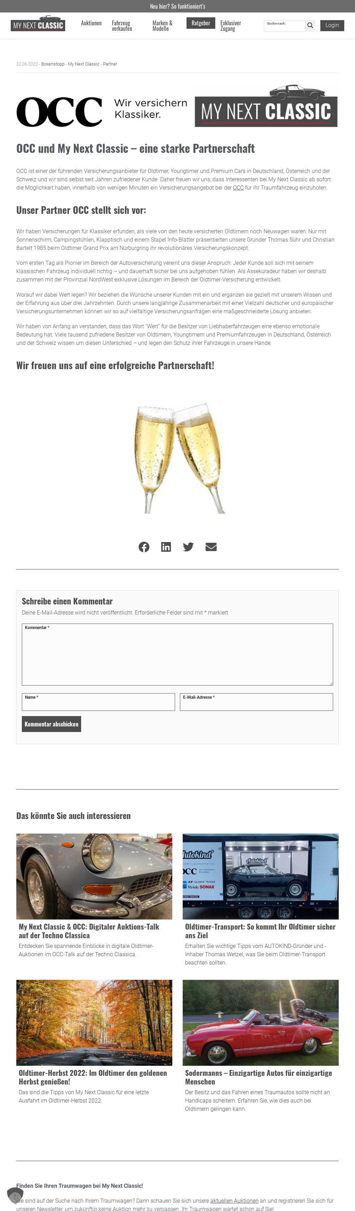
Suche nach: (276, 23)
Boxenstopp (52, 64)
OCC (238, 187)
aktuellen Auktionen (234, 1200)
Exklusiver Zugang (230, 26)
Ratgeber (201, 23)
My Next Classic (83, 64)
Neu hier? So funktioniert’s (177, 6)
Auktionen (91, 23)
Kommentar (37, 627)
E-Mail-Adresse (199, 697)
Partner (110, 64)
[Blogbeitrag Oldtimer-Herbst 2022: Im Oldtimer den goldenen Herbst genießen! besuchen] (94, 1048)
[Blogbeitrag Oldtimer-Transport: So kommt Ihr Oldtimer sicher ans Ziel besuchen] (261, 901)
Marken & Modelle (163, 26)
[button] (15, 1195)
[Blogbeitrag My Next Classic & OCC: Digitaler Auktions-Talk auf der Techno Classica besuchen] (94, 901)
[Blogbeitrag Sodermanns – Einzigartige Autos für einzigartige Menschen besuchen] (261, 1048)
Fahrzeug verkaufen (122, 26)
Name (31, 697)
